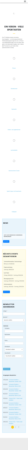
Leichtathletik (14, 150)
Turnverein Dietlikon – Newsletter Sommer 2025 (15, 390)
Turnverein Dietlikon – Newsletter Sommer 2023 (15, 413)
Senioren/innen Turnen (14, 171)
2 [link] (15, 427)
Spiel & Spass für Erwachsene (14, 191)
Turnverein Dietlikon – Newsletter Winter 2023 (15, 408)
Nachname (7, 334)
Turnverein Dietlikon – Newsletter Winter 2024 (15, 394)
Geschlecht (7, 353)
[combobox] (14, 320)
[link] (9, 427)
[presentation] (14, 363)
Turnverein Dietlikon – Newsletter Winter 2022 (15, 418)
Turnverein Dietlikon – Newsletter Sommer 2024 (15, 404)
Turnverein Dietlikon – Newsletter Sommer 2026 (15, 380)
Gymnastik (14, 109)
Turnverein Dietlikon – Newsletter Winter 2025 (15, 385)
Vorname (7, 328)
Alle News (6, 241)
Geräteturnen (14, 88)
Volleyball (14, 212)
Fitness (14, 68)
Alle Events (6, 292)
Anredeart (7, 347)
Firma (6, 340)
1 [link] (12, 427)
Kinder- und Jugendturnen (14, 129)
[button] (5, 232)
